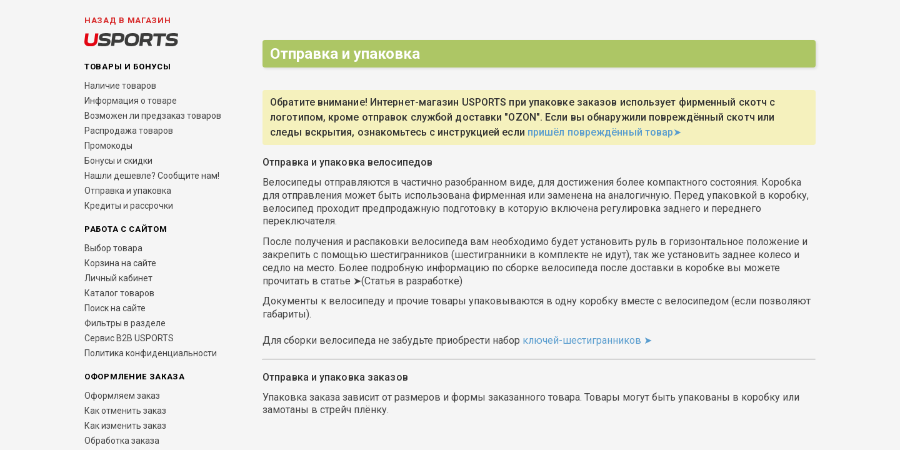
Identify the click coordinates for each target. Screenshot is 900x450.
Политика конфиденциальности (150, 353)
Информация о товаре (130, 101)
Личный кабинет (118, 278)
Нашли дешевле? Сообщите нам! (151, 176)
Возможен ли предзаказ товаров (152, 116)
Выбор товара (113, 248)
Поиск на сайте (115, 308)
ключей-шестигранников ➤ (589, 340)
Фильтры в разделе (125, 323)
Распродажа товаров (128, 131)
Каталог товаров (119, 293)
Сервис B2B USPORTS (129, 338)
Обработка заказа (121, 441)
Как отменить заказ (125, 411)
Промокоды (108, 146)
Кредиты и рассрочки (128, 206)
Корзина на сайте (120, 263)
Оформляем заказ (122, 396)
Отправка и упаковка (127, 191)
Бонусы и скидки (118, 161)
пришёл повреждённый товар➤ (605, 132)
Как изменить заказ (125, 426)
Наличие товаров (120, 86)
